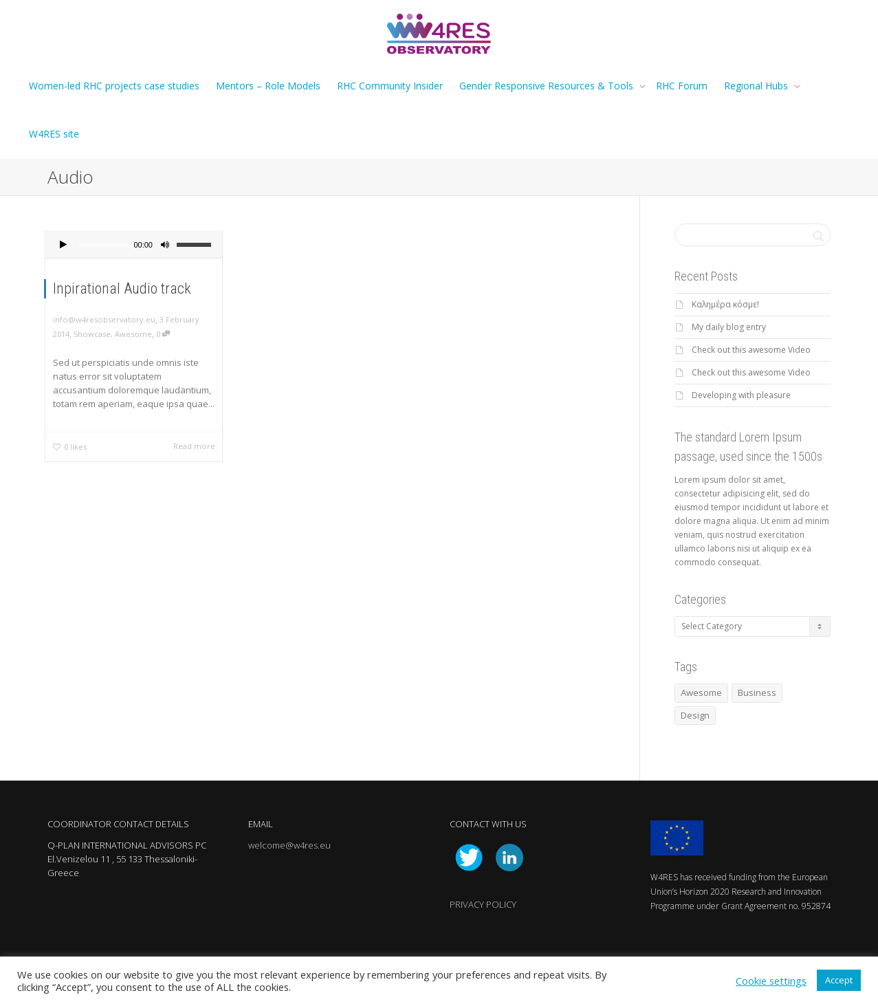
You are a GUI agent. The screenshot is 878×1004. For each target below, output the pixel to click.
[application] (134, 245)
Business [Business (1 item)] (757, 692)
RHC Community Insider (390, 85)
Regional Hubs (757, 85)
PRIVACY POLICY (483, 904)
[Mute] (165, 246)
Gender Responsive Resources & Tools (547, 85)
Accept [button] (839, 980)
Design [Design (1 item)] (695, 715)
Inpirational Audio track (122, 288)
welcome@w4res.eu (289, 845)
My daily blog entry (729, 327)
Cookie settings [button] (771, 980)
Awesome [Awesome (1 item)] (701, 692)
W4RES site (54, 133)
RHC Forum (681, 85)
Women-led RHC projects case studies (114, 85)
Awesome (133, 334)
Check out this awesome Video (751, 350)
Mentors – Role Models (268, 85)
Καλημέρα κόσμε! (725, 304)
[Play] (63, 246)
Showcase (92, 334)
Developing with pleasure (741, 395)
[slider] (103, 245)
